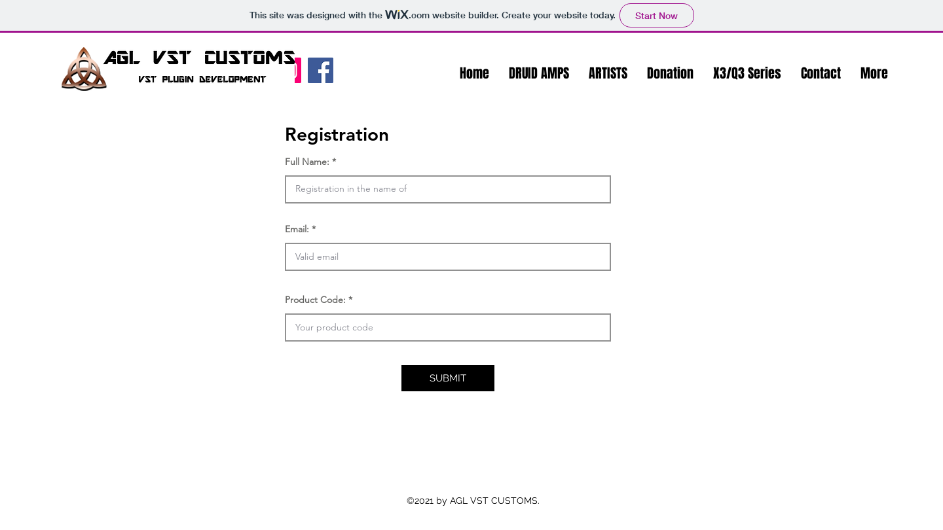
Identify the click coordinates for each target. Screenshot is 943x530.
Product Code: (315, 299)
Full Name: (307, 161)
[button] (539, 73)
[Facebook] (320, 70)
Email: (297, 229)
